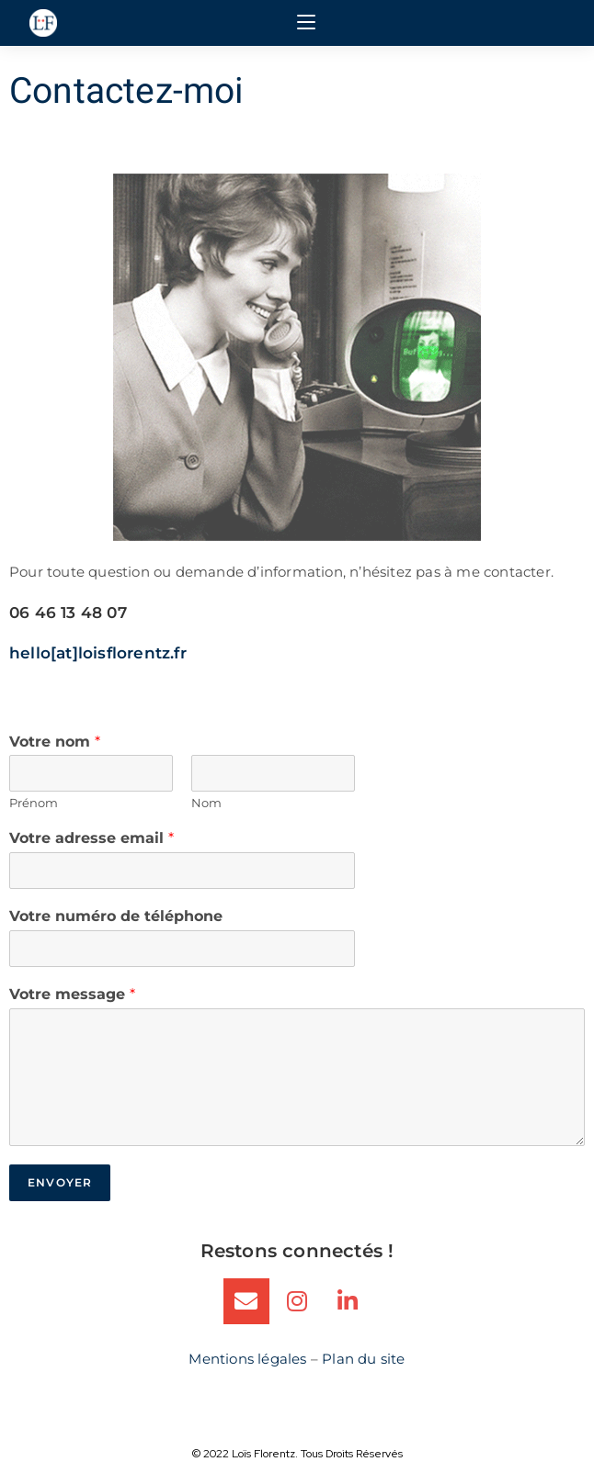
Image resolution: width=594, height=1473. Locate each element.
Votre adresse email (91, 838)
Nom (206, 802)
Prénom (33, 802)
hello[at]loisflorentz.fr (98, 653)
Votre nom (54, 741)
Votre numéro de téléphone (116, 916)
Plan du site (363, 1358)
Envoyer (60, 1182)
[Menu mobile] (306, 23)
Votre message (72, 994)
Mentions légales (247, 1358)
